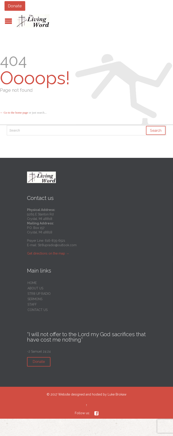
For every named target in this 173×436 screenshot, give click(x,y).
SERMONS (34, 299)
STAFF (32, 304)
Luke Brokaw (117, 394)
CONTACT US (37, 310)
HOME (32, 283)
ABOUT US (35, 288)
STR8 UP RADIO (39, 293)
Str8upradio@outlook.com (57, 245)
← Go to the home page (14, 112)
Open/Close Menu (8, 21)
